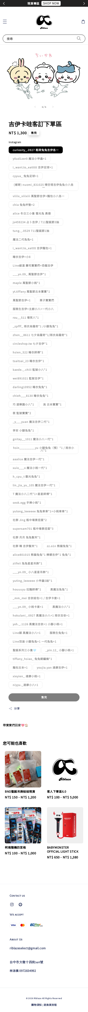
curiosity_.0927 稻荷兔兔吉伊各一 (36, 150)
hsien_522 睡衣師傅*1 (28, 352)
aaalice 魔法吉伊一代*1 (28, 459)
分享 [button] (14, 708)
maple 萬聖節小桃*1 (26, 283)
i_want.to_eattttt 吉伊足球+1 (33, 167)
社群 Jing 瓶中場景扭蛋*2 (30, 520)
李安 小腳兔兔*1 (23, 430)
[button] (5, 21)
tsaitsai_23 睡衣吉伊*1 (28, 361)
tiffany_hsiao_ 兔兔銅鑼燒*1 (32, 659)
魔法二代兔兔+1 (23, 239)
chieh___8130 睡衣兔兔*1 (31, 396)
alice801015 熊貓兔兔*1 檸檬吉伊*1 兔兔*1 (42, 555)
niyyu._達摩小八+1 (25, 685)
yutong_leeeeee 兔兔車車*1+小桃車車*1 (40, 511)
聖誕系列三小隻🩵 (24, 650)
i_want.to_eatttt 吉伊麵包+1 (32, 248)
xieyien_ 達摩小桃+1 (27, 676)
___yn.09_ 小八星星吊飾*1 (31, 572)
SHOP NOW (51, 3)
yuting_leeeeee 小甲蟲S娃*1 (32, 581)
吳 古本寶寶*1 (52, 404)
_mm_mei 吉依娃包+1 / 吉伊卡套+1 (36, 598)
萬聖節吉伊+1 (22, 300)
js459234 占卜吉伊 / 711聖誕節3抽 (36, 222)
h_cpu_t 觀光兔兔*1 (26, 476)
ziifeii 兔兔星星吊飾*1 (27, 563)
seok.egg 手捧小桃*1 (27, 502)
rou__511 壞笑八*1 (26, 317)
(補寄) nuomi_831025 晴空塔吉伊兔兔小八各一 (44, 186)
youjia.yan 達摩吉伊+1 (52, 667)
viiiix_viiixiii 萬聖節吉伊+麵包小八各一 (39, 196)
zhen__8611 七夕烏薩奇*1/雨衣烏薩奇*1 (40, 335)
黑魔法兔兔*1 (59, 589)
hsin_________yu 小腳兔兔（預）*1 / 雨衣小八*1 (43, 449)
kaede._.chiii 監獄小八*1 (30, 370)
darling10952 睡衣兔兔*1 (30, 387)
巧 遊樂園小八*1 (23, 404)
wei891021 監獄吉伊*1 (28, 378)
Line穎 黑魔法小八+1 (27, 633)
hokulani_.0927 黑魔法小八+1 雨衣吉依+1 (41, 615)
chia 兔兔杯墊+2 (24, 205)
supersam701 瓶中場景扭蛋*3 (33, 528)
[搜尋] (79, 38)
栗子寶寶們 (47, 300)
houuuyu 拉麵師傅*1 (27, 589)
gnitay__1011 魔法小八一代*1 (33, 439)
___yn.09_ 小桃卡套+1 (28, 607)
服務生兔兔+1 (59, 633)
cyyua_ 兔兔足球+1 (26, 176)
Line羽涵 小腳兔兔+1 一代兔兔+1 (34, 641)
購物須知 (36, 1005)
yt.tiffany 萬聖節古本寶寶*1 (31, 291)
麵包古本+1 (20, 667)
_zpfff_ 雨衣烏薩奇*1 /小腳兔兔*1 (35, 326)
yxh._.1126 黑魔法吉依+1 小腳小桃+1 (38, 624)
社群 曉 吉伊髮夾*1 (25, 546)
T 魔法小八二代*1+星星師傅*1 (32, 494)
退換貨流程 (50, 1005)
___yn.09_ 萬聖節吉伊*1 (29, 274)
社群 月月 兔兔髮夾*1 (27, 537)
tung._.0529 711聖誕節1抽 (31, 231)
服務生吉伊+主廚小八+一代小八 (33, 309)
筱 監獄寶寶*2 (22, 413)
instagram (15, 142)
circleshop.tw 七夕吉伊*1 (30, 343)
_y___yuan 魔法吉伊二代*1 (31, 422)
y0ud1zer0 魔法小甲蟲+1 (29, 159)
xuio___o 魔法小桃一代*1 (30, 468)
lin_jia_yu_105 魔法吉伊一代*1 (34, 485)
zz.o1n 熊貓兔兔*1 (59, 546)
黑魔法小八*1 (61, 607)
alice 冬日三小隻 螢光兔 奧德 (32, 213)
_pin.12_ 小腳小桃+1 (59, 650)
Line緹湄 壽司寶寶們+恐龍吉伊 (33, 265)
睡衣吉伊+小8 (22, 257)
